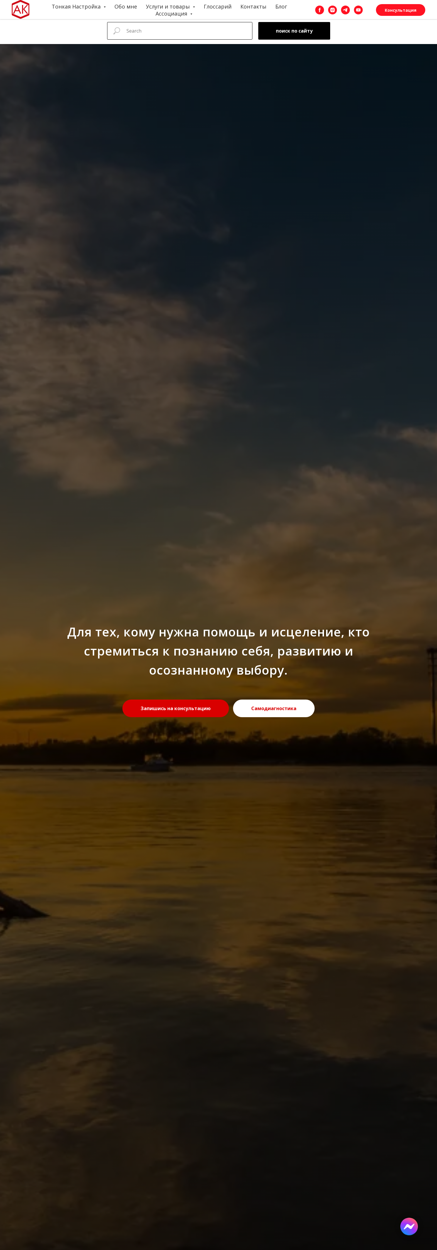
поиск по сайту (294, 31)
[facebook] (319, 10)
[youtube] (358, 10)
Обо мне (125, 6)
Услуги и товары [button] (168, 6)
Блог (281, 6)
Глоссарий (218, 6)
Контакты (253, 6)
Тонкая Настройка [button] (77, 6)
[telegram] (345, 10)
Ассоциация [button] (172, 13)
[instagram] (332, 10)
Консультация (400, 10)
